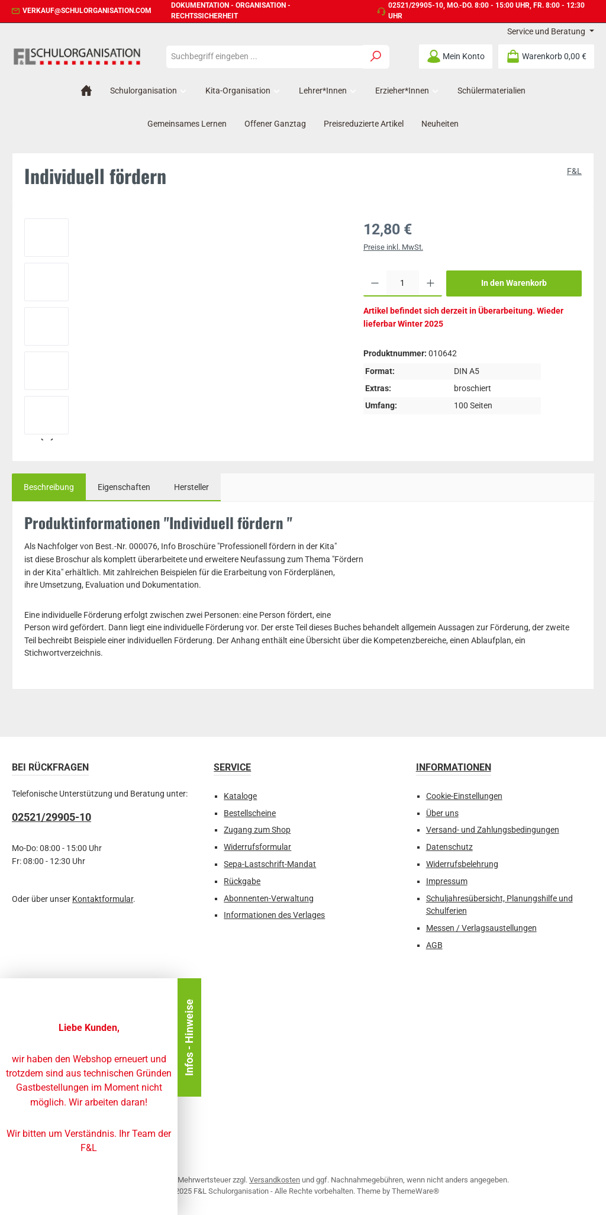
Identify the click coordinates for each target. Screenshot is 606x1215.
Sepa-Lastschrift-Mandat (270, 864)
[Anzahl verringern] (374, 283)
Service (232, 767)
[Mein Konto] (455, 56)
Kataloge (240, 796)
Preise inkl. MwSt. (393, 247)
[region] (182, 329)
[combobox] (264, 57)
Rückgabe (242, 881)
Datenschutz (449, 847)
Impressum (447, 881)
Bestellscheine (250, 813)
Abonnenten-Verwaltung (269, 899)
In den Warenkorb (514, 283)
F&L (574, 171)
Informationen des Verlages (274, 915)
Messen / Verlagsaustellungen (481, 928)
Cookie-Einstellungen (464, 796)
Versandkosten (274, 1179)
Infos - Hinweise (189, 1037)
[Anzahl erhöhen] (430, 283)
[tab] (49, 487)
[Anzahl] (403, 283)
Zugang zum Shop (257, 830)
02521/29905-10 (415, 5)
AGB (434, 945)
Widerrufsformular (257, 847)
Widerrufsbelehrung (462, 864)
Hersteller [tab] (191, 487)
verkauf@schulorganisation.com (87, 11)
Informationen (453, 767)
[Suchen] (376, 57)
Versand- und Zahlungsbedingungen (492, 830)
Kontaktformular (102, 899)
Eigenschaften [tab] (124, 487)
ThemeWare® (415, 1191)
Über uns (442, 813)
